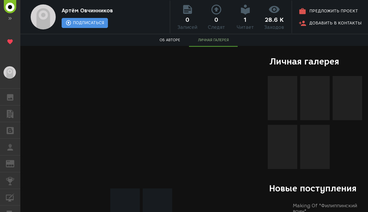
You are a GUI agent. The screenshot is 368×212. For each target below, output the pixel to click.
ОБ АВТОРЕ (170, 40)
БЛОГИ (13, 130)
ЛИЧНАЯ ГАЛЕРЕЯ (213, 40)
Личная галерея (304, 61)
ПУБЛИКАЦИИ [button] (13, 113)
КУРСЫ (13, 197)
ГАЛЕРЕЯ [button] (13, 97)
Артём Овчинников (87, 10)
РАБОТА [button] (13, 147)
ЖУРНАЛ (13, 163)
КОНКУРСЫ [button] (13, 180)
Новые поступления (312, 188)
